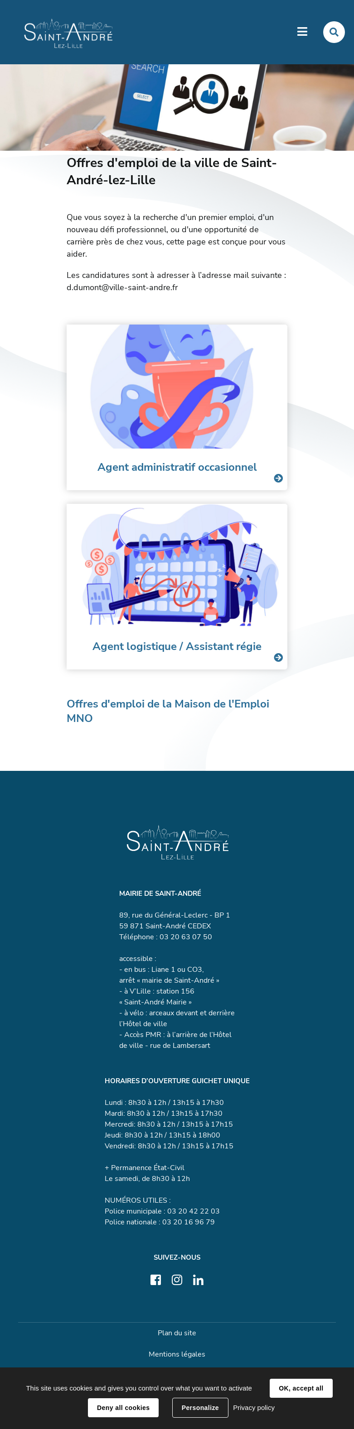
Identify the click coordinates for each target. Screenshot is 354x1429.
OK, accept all (301, 1388)
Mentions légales (177, 1354)
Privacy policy (254, 1407)
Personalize (200, 1407)
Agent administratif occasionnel (177, 467)
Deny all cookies (123, 1407)
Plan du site (177, 1333)
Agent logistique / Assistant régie (177, 646)
